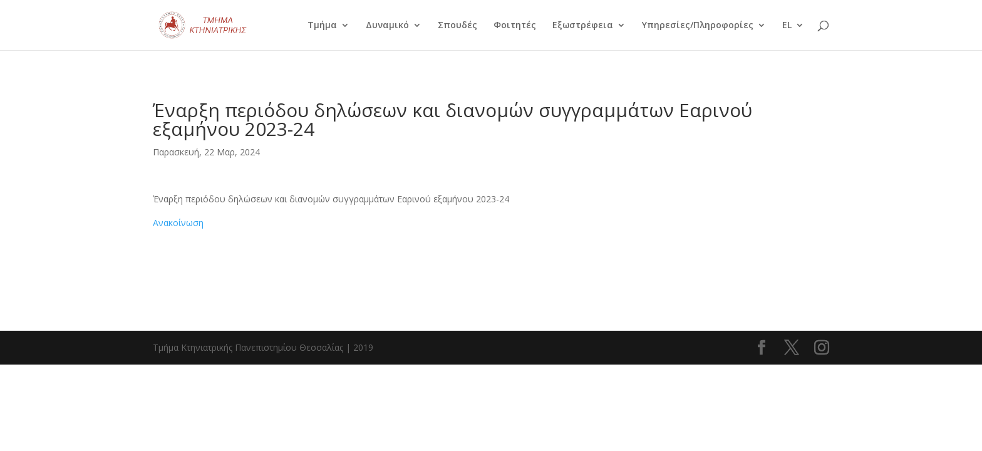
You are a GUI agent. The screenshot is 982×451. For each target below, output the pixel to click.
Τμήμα (322, 26)
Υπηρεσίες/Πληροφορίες (697, 26)
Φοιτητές (515, 26)
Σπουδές (457, 26)
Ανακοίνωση (178, 223)
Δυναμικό (387, 26)
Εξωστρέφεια (582, 26)
